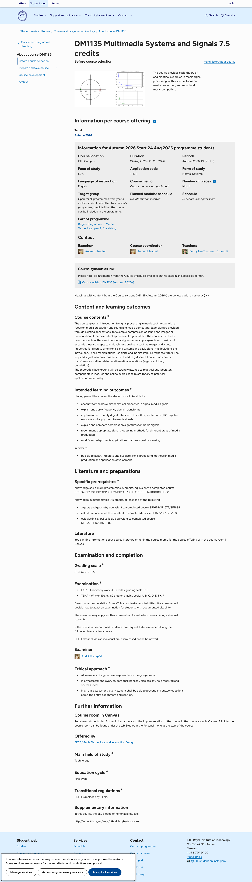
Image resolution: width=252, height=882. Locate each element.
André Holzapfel (95, 251)
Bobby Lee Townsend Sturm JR (209, 251)
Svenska (230, 15)
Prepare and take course (34, 68)
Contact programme (143, 846)
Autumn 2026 (83, 135)
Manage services (21, 872)
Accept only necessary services (62, 872)
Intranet (55, 3)
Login (231, 3)
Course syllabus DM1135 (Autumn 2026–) (108, 282)
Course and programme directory (74, 31)
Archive (24, 82)
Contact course (140, 853)
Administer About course (219, 61)
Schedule (79, 846)
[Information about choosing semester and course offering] (155, 121)
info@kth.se (194, 856)
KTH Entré (136, 867)
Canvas (78, 853)
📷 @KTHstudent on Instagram (206, 861)
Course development (32, 75)
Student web (38, 3)
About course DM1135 (112, 31)
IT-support (136, 860)
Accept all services (105, 872)
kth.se (22, 3)
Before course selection (34, 61)
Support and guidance (30, 853)
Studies (45, 31)
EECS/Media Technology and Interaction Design (104, 742)
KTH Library (137, 874)
